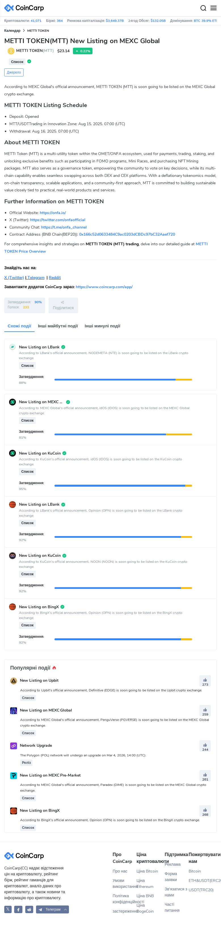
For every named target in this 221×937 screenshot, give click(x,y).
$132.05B (158, 20)
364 (60, 20)
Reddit (55, 277)
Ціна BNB (145, 896)
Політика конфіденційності (124, 899)
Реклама (173, 864)
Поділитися (63, 305)
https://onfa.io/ (53, 213)
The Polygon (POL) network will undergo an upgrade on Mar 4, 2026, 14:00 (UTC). (83, 755)
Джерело (14, 72)
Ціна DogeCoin (145, 908)
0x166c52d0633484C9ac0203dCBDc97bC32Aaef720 (127, 234)
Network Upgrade (36, 745)
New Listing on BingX (40, 810)
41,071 (36, 20)
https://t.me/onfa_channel (64, 227)
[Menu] (213, 8)
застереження (124, 911)
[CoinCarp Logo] (25, 8)
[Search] (203, 8)
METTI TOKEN (38, 30)
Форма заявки (171, 876)
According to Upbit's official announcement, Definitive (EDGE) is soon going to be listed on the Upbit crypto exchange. (111, 690)
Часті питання (172, 907)
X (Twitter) (14, 277)
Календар (12, 30)
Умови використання (124, 883)
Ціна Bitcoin (147, 871)
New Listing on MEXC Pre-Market (50, 775)
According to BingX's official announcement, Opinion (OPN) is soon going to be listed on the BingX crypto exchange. (110, 820)
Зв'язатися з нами (176, 892)
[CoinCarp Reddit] (29, 909)
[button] (52, 909)
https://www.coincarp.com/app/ (104, 287)
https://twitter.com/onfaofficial (57, 220)
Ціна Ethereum (144, 883)
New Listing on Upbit (39, 680)
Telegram (35, 277)
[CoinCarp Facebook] (18, 909)
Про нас (120, 871)
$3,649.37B (115, 20)
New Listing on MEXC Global (46, 710)
